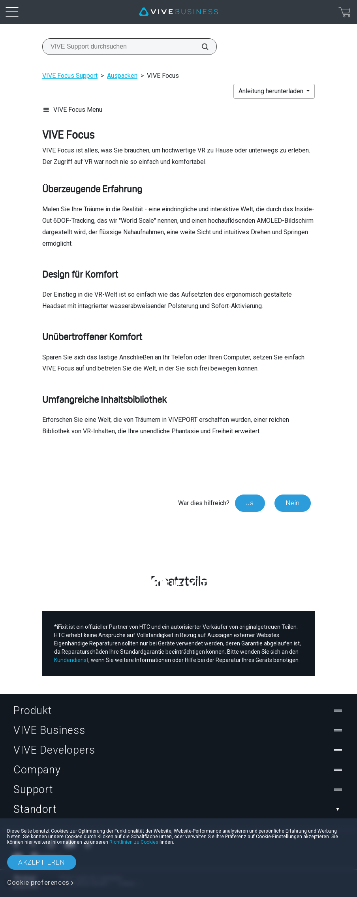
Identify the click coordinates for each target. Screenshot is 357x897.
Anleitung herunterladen (272, 91)
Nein (293, 503)
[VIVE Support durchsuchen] (201, 47)
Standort (178, 809)
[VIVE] (178, 12)
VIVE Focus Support (70, 75)
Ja (250, 503)
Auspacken (122, 75)
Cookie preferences (38, 882)
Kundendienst (71, 660)
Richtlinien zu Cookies (133, 842)
